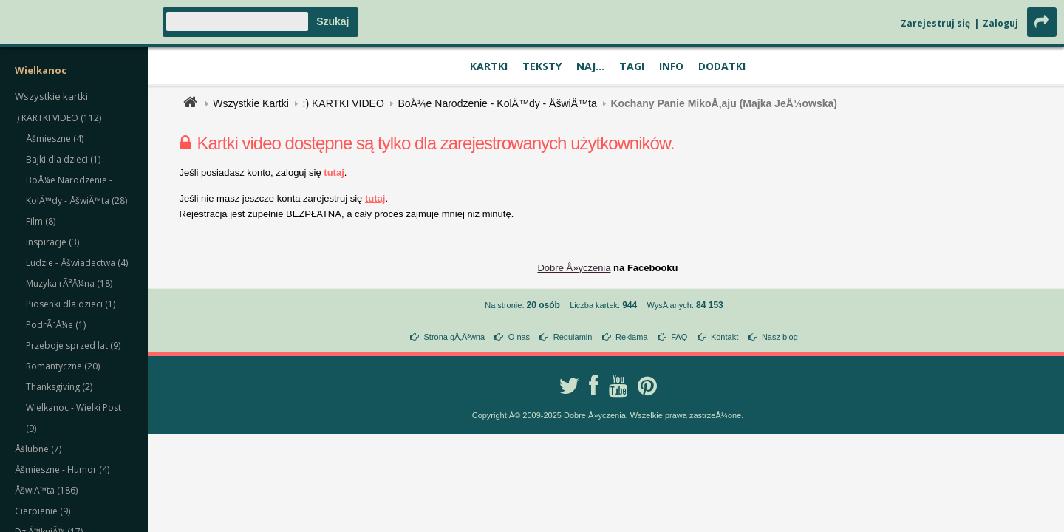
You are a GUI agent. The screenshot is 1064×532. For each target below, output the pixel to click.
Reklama (631, 336)
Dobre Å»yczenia (573, 267)
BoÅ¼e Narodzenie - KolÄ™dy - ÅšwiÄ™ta (497, 103)
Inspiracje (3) (52, 242)
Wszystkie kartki (51, 96)
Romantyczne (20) (63, 366)
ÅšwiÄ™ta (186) (46, 490)
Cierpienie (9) (42, 511)
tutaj (334, 172)
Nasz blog (780, 336)
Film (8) (40, 221)
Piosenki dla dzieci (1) (70, 304)
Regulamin (573, 336)
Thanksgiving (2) (59, 387)
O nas (519, 336)
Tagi (631, 66)
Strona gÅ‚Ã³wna (454, 336)
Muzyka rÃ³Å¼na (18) (69, 283)
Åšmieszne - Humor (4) (62, 469)
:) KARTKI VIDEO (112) (58, 118)
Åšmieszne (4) (54, 138)
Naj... (590, 66)
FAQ (679, 336)
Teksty (542, 66)
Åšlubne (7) (38, 449)
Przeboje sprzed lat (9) (73, 345)
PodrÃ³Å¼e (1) (56, 324)
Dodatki (722, 66)
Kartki (489, 66)
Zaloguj (1000, 23)
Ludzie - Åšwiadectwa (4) (77, 262)
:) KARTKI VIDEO (343, 103)
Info (671, 66)
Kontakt (724, 336)
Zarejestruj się (935, 23)
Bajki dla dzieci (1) (63, 159)
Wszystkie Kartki (251, 103)
